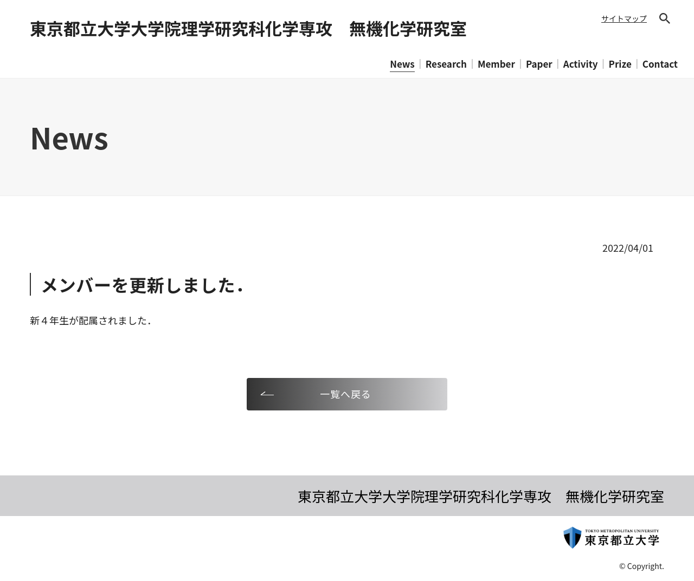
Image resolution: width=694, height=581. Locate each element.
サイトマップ (624, 18)
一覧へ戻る (345, 394)
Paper (539, 63)
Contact (660, 63)
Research (446, 63)
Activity (580, 63)
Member (496, 63)
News (402, 63)
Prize (620, 63)
